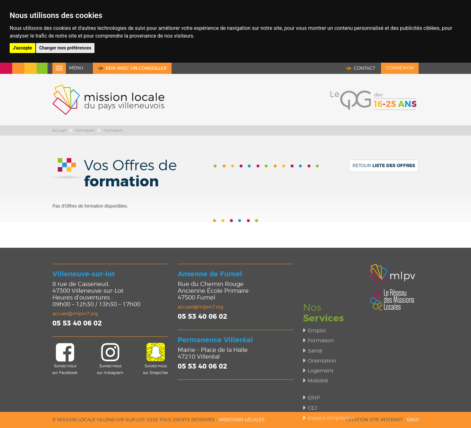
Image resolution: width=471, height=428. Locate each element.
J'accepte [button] (22, 47)
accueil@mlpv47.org (75, 314)
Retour (383, 166)
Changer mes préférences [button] (65, 47)
